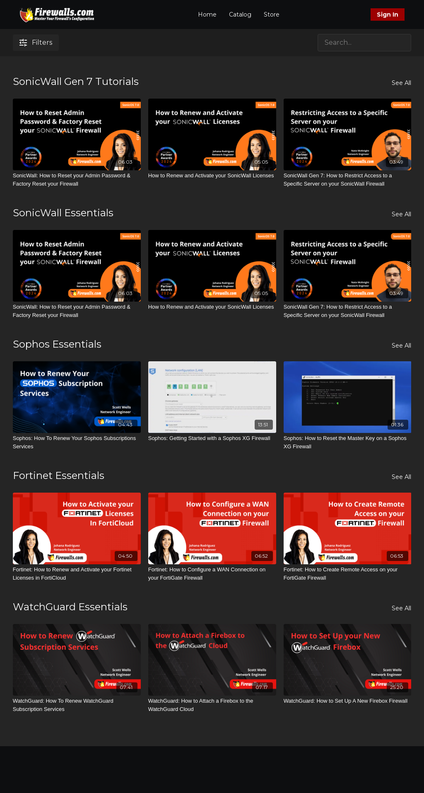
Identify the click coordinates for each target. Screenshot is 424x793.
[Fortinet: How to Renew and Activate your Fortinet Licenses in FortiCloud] (77, 574)
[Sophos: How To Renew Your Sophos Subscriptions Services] (77, 442)
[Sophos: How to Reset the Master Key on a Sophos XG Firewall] (348, 442)
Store (271, 14)
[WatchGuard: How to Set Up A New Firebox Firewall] (348, 701)
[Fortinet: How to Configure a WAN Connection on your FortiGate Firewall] (212, 574)
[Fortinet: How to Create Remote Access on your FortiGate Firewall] (348, 574)
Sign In (387, 14)
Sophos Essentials (57, 344)
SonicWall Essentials (63, 213)
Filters (35, 42)
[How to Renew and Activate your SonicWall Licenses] (212, 176)
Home (207, 14)
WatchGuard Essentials (70, 607)
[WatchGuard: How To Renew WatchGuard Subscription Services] (77, 705)
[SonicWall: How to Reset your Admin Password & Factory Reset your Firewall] (77, 180)
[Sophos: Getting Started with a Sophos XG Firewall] (212, 438)
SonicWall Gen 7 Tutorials (76, 81)
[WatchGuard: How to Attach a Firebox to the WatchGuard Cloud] (212, 705)
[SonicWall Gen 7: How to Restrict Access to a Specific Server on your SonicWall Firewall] (348, 180)
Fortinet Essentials (58, 475)
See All (401, 83)
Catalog (240, 14)
